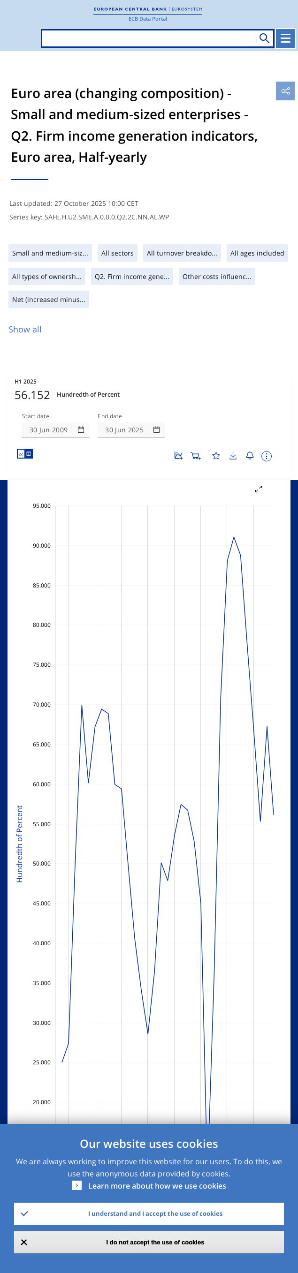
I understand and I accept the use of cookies (155, 1213)
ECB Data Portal (148, 18)
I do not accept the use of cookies (156, 1242)
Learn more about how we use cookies (157, 1186)
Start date (35, 416)
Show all (25, 329)
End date (110, 416)
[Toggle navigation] (285, 38)
